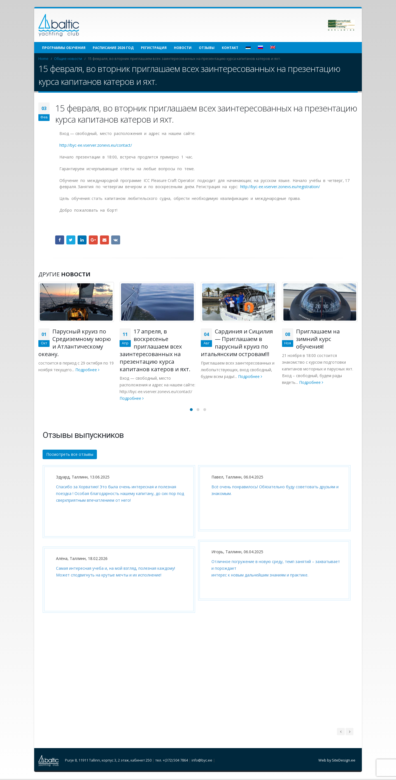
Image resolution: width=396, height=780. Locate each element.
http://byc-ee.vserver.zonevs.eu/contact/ (95, 145)
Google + (93, 239)
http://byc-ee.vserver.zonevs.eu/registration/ (280, 186)
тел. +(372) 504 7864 (171, 761)
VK (115, 239)
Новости (183, 47)
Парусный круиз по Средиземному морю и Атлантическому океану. (74, 343)
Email (104, 239)
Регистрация (154, 47)
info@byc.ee (202, 761)
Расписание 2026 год (113, 47)
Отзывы (207, 47)
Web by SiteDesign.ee (336, 761)
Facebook (59, 239)
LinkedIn (82, 239)
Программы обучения (63, 47)
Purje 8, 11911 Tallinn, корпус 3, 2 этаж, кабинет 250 (108, 761)
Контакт (230, 47)
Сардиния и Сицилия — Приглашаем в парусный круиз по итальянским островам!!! (237, 343)
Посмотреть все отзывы (69, 454)
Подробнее (87, 369)
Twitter (70, 239)
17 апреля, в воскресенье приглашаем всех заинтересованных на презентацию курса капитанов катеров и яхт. (155, 350)
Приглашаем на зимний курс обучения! (318, 339)
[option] (117, 544)
